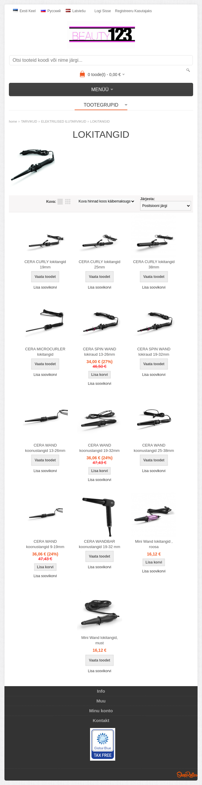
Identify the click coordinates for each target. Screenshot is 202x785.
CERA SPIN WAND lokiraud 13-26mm (99, 352)
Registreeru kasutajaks (133, 11)
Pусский (51, 11)
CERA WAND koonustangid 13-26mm (45, 448)
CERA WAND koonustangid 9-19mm (45, 544)
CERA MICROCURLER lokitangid (45, 352)
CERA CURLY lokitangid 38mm (153, 264)
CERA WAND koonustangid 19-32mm (99, 448)
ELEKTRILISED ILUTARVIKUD (63, 121)
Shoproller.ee (187, 775)
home (13, 121)
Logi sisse (102, 11)
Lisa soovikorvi (45, 287)
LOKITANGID (100, 121)
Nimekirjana (60, 201)
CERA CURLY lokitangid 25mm (99, 264)
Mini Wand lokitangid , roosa (154, 544)
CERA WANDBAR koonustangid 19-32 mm (99, 544)
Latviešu (76, 11)
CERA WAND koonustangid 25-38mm (154, 448)
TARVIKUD (29, 121)
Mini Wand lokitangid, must (99, 640)
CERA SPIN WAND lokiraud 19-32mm (153, 352)
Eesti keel (24, 11)
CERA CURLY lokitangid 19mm (45, 264)
